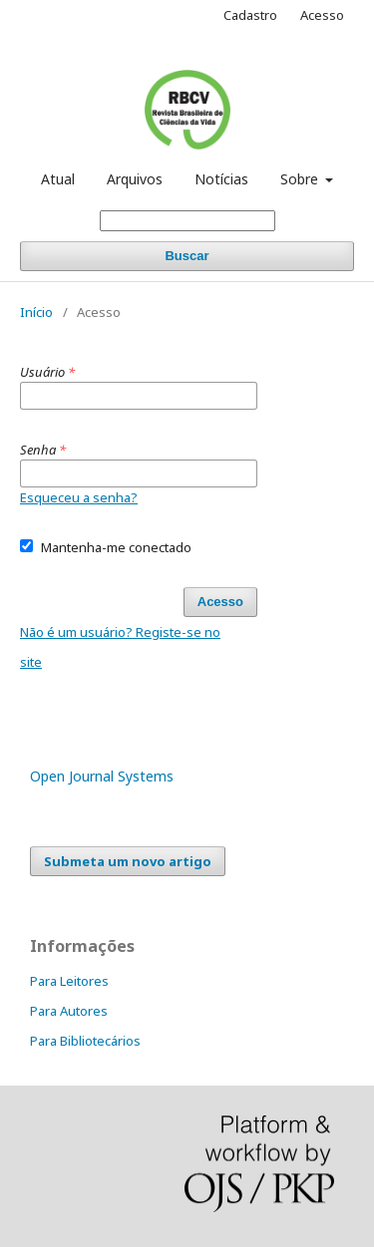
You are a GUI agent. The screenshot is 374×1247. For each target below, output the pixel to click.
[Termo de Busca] (187, 220)
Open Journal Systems (102, 776)
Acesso (322, 15)
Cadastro (250, 15)
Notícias (221, 178)
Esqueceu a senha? (79, 497)
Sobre (301, 178)
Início (36, 312)
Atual (58, 178)
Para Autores (69, 1011)
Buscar (186, 255)
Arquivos (135, 178)
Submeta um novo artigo (127, 861)
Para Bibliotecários (85, 1041)
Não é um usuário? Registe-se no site (120, 647)
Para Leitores (69, 981)
